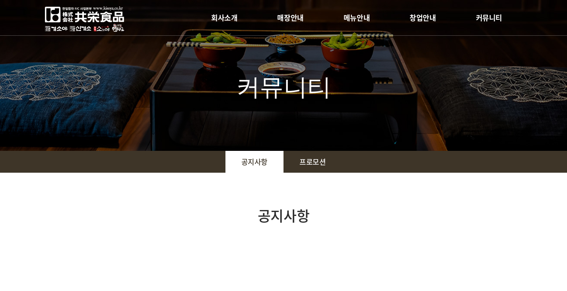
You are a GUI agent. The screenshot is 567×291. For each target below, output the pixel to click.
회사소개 (224, 17)
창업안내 (423, 17)
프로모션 (312, 161)
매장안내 (290, 17)
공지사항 (254, 161)
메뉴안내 (357, 17)
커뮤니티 (489, 17)
